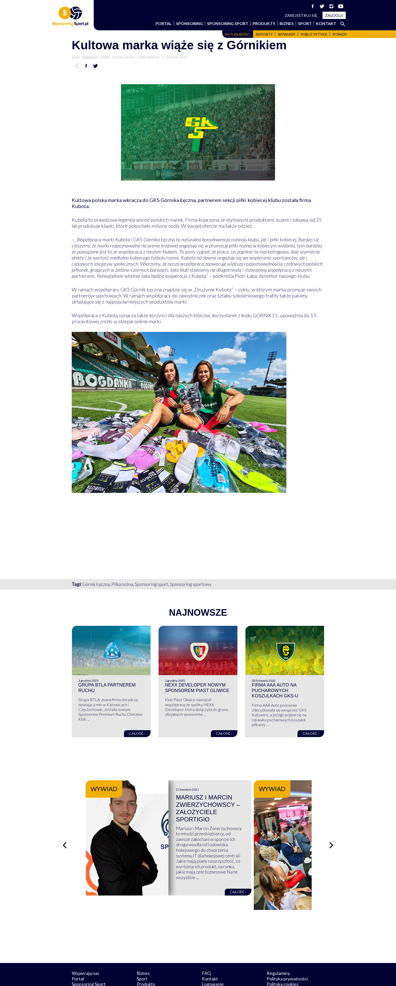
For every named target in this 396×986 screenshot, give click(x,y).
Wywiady (286, 34)
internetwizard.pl (244, 976)
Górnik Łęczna (96, 584)
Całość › (137, 733)
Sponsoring (189, 23)
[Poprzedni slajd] (64, 833)
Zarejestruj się (301, 15)
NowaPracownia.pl (201, 976)
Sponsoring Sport (227, 23)
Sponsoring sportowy (190, 584)
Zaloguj (334, 15)
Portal (164, 23)
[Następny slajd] (332, 833)
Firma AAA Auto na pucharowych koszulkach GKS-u (275, 690)
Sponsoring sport (151, 584)
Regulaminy (278, 949)
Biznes (287, 23)
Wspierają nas (85, 949)
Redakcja (89, 57)
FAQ (206, 949)
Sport (305, 23)
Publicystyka (314, 34)
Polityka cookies (283, 960)
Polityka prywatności (287, 955)
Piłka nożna (122, 584)
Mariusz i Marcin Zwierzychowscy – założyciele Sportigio (244, 804)
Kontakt (326, 23)
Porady (339, 34)
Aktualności (238, 34)
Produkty (264, 23)
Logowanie (213, 960)
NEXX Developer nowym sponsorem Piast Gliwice (197, 687)
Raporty (264, 34)
